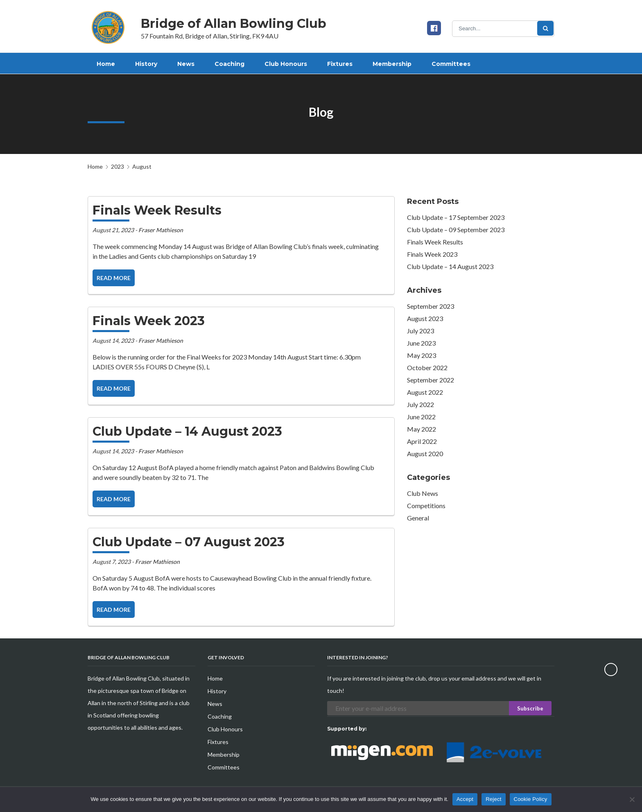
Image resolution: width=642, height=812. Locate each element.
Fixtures (218, 741)
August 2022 (425, 392)
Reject (493, 799)
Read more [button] (114, 277)
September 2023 (430, 306)
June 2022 (421, 417)
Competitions (426, 505)
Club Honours (225, 729)
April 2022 (422, 441)
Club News (422, 493)
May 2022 (421, 429)
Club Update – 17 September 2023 (455, 217)
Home (95, 166)
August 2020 (425, 453)
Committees (224, 767)
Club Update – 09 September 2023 (455, 229)
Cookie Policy (530, 799)
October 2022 (427, 367)
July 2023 (420, 331)
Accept (465, 799)
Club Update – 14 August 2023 (187, 431)
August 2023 (425, 318)
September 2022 (430, 380)
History (217, 691)
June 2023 (421, 343)
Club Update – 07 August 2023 (189, 542)
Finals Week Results (157, 210)
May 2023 (421, 355)
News (215, 703)
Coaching (220, 716)
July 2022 (420, 404)
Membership (224, 754)
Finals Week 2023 (149, 320)
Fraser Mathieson (160, 229)
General (418, 518)
